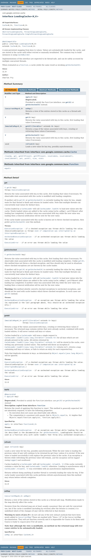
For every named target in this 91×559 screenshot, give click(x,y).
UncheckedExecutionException (18, 237)
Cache (4, 25)
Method (31, 9)
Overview (4, 2)
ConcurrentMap (11, 109)
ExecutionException (21, 190)
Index (47, 2)
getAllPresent (25, 156)
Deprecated (39, 2)
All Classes (50, 6)
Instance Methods (27, 90)
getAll (29, 126)
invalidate (52, 156)
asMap (28, 109)
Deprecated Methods (69, 90)
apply (28, 97)
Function (18, 25)
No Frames (37, 6)
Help (53, 2)
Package (13, 2)
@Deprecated (10, 394)
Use (26, 2)
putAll (28, 158)
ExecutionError (12, 243)
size (35, 158)
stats (41, 158)
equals (8, 168)
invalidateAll (66, 156)
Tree (31, 2)
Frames (29, 6)
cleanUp (8, 156)
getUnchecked (32, 135)
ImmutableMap (11, 126)
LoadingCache (25, 44)
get (27, 117)
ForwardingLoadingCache (35, 32)
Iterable (37, 126)
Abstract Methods (47, 90)
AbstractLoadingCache (12, 32)
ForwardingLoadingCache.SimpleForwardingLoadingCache (27, 34)
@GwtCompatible (9, 42)
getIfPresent (40, 156)
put (21, 158)
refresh (29, 144)
